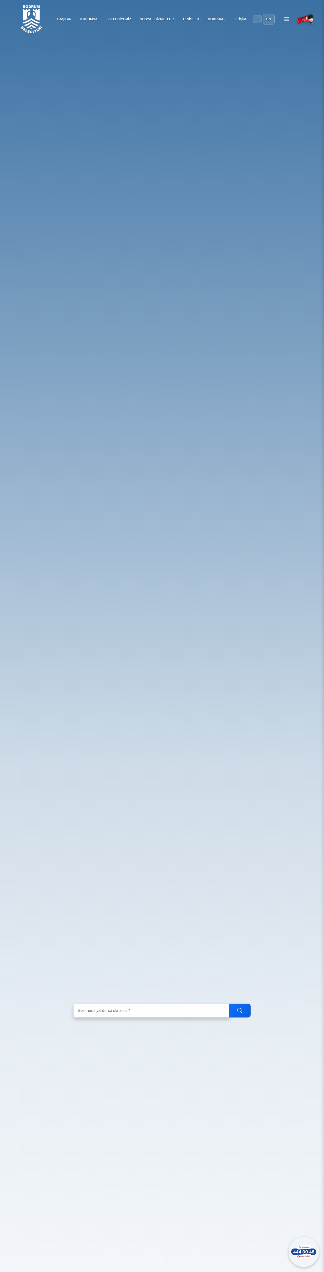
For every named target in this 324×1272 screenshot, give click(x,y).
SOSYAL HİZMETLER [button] (157, 19)
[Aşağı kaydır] (162, 1253)
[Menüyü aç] (287, 19)
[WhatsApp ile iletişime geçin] (304, 1252)
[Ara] (240, 1010)
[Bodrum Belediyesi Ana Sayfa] (31, 19)
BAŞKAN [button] (64, 19)
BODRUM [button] (215, 19)
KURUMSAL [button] (89, 19)
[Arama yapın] (151, 1010)
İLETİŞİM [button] (239, 19)
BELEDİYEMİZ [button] (119, 19)
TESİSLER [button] (191, 19)
